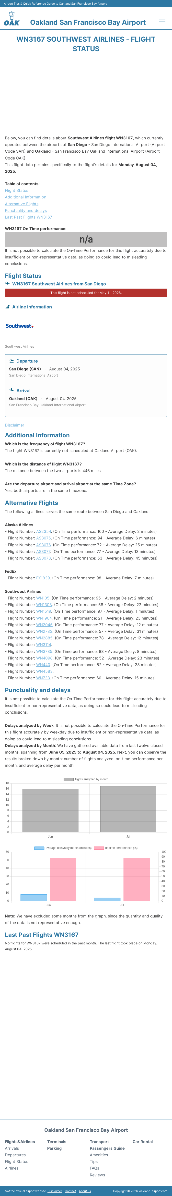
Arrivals (12, 1148)
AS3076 (43, 544)
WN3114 (43, 644)
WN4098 (44, 658)
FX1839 (43, 577)
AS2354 (43, 531)
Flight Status (16, 190)
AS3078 (43, 558)
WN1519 (43, 611)
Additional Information (25, 197)
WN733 (43, 677)
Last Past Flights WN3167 (28, 217)
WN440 (43, 664)
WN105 (42, 598)
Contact (70, 1191)
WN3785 (44, 651)
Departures (15, 1154)
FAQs (94, 1168)
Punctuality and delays (26, 210)
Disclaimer (54, 1191)
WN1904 (44, 618)
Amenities (99, 1154)
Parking (54, 1148)
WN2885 (44, 637)
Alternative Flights (21, 203)
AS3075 (43, 538)
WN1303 (44, 604)
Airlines (11, 1168)
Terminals (56, 1141)
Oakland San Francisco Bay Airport (88, 22)
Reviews (97, 1174)
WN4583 (44, 671)
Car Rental (143, 1141)
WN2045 (44, 624)
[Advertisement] (86, 95)
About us (85, 1191)
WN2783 (44, 631)
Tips (94, 1161)
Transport (99, 1141)
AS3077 (43, 551)
